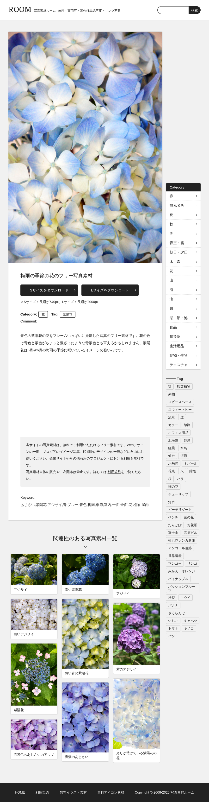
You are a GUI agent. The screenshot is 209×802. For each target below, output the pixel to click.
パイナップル (178, 579)
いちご (173, 621)
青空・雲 (177, 243)
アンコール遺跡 (180, 548)
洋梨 (171, 598)
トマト (173, 628)
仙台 (171, 456)
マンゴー (175, 563)
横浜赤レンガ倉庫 (181, 540)
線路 (187, 425)
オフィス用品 (178, 433)
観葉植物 (184, 386)
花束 (171, 471)
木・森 (175, 261)
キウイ (185, 598)
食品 (173, 327)
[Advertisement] (85, 394)
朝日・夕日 (179, 252)
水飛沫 (173, 463)
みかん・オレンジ (181, 571)
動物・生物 (179, 355)
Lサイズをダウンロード (110, 290)
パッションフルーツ (181, 588)
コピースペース (180, 402)
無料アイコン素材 (110, 792)
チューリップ (178, 494)
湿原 (183, 456)
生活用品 (177, 346)
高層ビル (190, 533)
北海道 (173, 440)
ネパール (190, 463)
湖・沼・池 (179, 318)
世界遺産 (175, 556)
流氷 (171, 417)
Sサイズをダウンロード (49, 290)
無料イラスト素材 (73, 792)
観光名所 (177, 205)
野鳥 (187, 440)
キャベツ (190, 621)
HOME (20, 792)
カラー (173, 425)
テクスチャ (179, 365)
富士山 (173, 533)
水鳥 (183, 448)
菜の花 (189, 517)
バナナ (173, 605)
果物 (171, 394)
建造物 (175, 337)
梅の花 (173, 486)
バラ (180, 479)
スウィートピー (180, 409)
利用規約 (114, 472)
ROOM (19, 9)
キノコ (189, 628)
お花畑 (192, 525)
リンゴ (192, 563)
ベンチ (173, 517)
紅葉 (171, 448)
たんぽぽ (175, 525)
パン (171, 636)
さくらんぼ (176, 613)
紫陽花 (67, 314)
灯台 (171, 502)
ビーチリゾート (180, 510)
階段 (192, 471)
